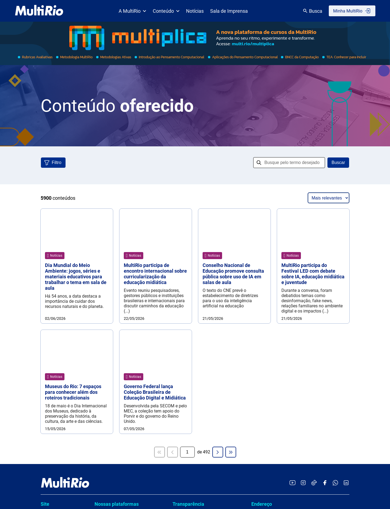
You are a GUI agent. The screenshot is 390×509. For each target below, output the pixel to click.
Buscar (338, 162)
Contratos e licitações (196, 352)
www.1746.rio (278, 400)
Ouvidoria (261, 313)
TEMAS (104, 337)
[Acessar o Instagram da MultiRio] (303, 258)
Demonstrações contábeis (200, 342)
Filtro (56, 162)
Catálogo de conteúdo (62, 319)
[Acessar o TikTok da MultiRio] (314, 258)
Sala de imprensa (57, 309)
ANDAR (104, 290)
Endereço (261, 279)
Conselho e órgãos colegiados (204, 311)
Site (45, 279)
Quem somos (53, 290)
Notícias (195, 11)
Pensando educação (60, 368)
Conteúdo (166, 11)
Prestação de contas (195, 331)
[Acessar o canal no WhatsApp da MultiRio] (335, 258)
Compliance (187, 301)
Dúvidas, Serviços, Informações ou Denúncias (288, 376)
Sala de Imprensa (229, 11)
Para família (52, 348)
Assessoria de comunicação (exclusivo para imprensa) (299, 341)
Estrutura (49, 299)
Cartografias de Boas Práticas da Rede (126, 303)
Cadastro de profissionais (200, 362)
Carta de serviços (192, 290)
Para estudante (55, 339)
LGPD (181, 373)
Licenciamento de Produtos (57, 380)
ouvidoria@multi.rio (270, 324)
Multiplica (107, 327)
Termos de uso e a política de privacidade (200, 385)
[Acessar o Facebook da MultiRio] (324, 258)
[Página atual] (187, 227)
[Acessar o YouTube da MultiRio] (292, 258)
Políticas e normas (193, 321)
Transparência (188, 279)
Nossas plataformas (117, 279)
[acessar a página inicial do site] (39, 11)
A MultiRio (132, 11)
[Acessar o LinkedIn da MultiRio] (346, 258)
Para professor (55, 329)
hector (103, 316)
